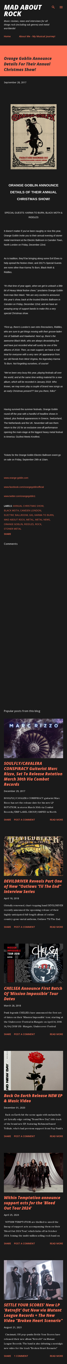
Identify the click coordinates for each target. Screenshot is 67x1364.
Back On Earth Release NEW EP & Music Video (33, 1098)
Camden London (30, 510)
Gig (31, 515)
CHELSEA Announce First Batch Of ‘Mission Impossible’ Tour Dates (33, 993)
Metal (30, 519)
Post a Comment (24, 819)
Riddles (29, 524)
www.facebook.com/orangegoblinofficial (24, 487)
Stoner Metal (12, 528)
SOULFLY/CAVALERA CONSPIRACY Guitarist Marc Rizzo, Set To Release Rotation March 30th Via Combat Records (33, 774)
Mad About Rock (23, 10)
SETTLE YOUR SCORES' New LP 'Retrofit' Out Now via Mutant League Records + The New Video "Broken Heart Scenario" (33, 1312)
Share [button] (7, 533)
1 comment (21, 1355)
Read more (56, 819)
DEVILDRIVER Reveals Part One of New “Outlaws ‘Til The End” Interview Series (33, 886)
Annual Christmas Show (28, 505)
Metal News (42, 519)
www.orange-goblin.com (16, 478)
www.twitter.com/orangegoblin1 (19, 496)
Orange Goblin (13, 524)
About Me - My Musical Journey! (37, 36)
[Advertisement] (33, 665)
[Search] (53, 6)
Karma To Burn (43, 515)
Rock (38, 524)
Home (7, 36)
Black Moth (11, 510)
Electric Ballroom (16, 515)
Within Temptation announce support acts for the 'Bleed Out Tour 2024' (32, 1203)
